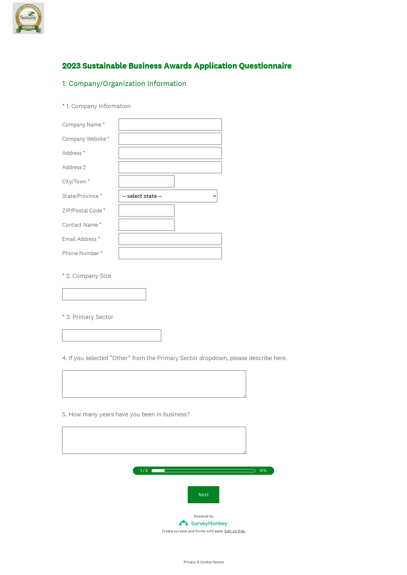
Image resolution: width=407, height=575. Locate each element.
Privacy (190, 559)
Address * (73, 153)
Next (203, 492)
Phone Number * (82, 253)
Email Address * (81, 239)
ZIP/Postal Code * (83, 210)
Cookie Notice (212, 559)
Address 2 (74, 167)
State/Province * (82, 196)
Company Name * (83, 124)
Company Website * (85, 138)
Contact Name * (81, 224)
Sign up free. (234, 528)
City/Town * (76, 181)
